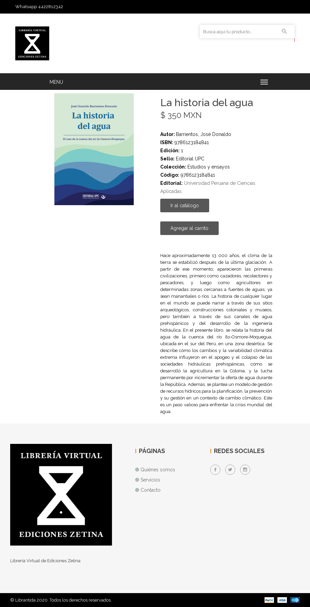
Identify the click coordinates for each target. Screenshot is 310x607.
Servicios (150, 480)
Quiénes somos (158, 469)
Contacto (151, 490)
